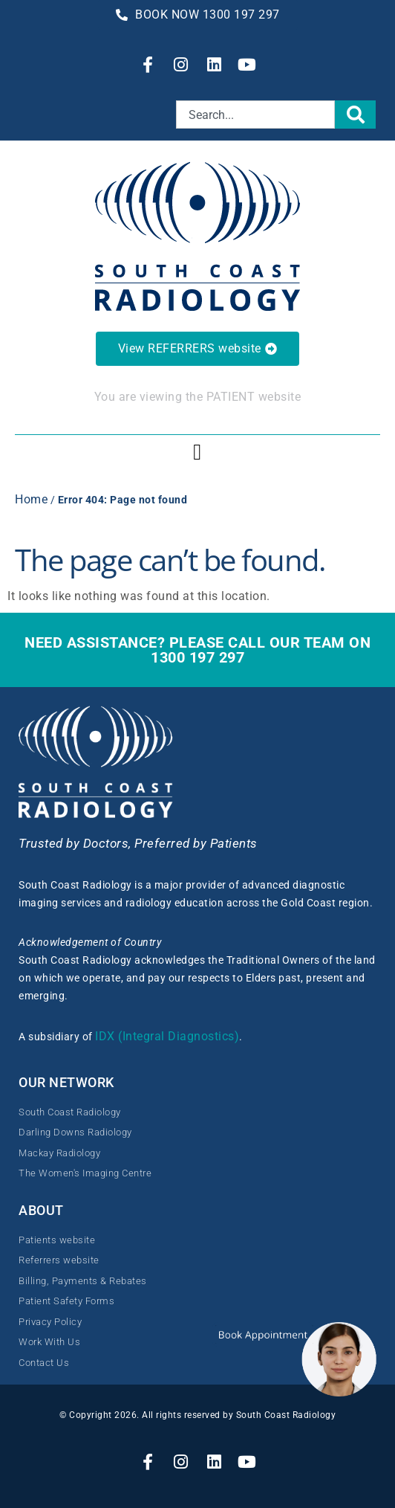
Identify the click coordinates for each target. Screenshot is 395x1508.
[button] (197, 451)
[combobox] (255, 114)
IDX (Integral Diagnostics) (167, 1036)
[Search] (355, 114)
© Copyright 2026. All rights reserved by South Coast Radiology (197, 1415)
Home (31, 499)
